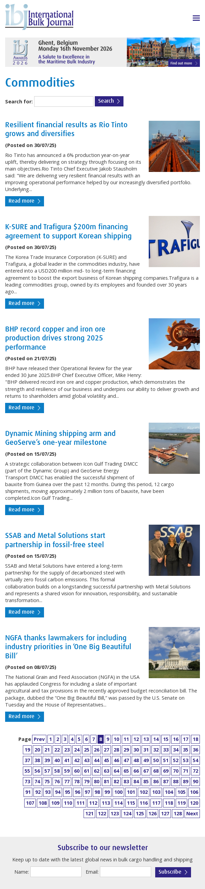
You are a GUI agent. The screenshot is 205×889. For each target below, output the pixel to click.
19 (27, 749)
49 (146, 760)
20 (37, 749)
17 (185, 739)
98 (97, 792)
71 (185, 771)
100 (118, 792)
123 (115, 813)
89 (185, 781)
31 (146, 749)
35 (185, 749)
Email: (92, 872)
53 (185, 760)
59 (67, 771)
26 (96, 749)
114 (118, 803)
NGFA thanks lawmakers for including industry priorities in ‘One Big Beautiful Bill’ (68, 647)
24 (76, 749)
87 (166, 781)
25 (86, 749)
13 (146, 739)
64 (116, 771)
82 (116, 781)
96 (77, 792)
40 (57, 760)
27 (106, 749)
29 (126, 749)
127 (165, 813)
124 (127, 813)
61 (86, 771)
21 (47, 749)
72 (195, 771)
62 (96, 771)
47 (126, 760)
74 (37, 781)
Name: (21, 872)
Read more (21, 201)
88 (175, 781)
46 (116, 760)
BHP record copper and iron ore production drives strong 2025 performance (55, 338)
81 (106, 781)
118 (169, 803)
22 (57, 749)
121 (89, 813)
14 (156, 739)
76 (57, 781)
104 (169, 792)
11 (126, 739)
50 (156, 760)
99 (107, 792)
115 (131, 803)
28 (116, 749)
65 (126, 771)
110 (68, 803)
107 (30, 803)
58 (57, 771)
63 (106, 771)
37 (27, 760)
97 (87, 792)
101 (131, 792)
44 (96, 760)
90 (195, 781)
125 (140, 813)
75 (47, 781)
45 (106, 760)
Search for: (19, 101)
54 (195, 760)
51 (166, 760)
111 (80, 803)
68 (156, 771)
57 (47, 771)
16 (175, 739)
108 (43, 803)
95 (67, 792)
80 (96, 781)
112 (93, 803)
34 (175, 749)
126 (152, 813)
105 (181, 792)
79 (86, 781)
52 (175, 760)
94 (57, 792)
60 (76, 771)
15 (166, 739)
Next (192, 813)
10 (116, 739)
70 (175, 771)
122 (102, 813)
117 (156, 803)
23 (67, 749)
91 (28, 792)
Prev (39, 739)
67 (146, 771)
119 (181, 803)
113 (106, 803)
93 (47, 792)
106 (194, 792)
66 (136, 771)
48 (136, 760)
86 (156, 781)
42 (76, 760)
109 (55, 803)
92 (38, 792)
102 (144, 792)
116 (144, 803)
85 (146, 781)
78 (76, 781)
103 (156, 792)
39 (47, 760)
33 (166, 749)
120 (194, 803)
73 (27, 781)
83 (126, 781)
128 (178, 813)
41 (67, 760)
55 (27, 771)
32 (156, 749)
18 (195, 739)
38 (37, 760)
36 (195, 749)
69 (166, 771)
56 (37, 771)
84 (136, 781)
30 (136, 749)
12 (136, 739)
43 (86, 760)
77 (67, 781)
